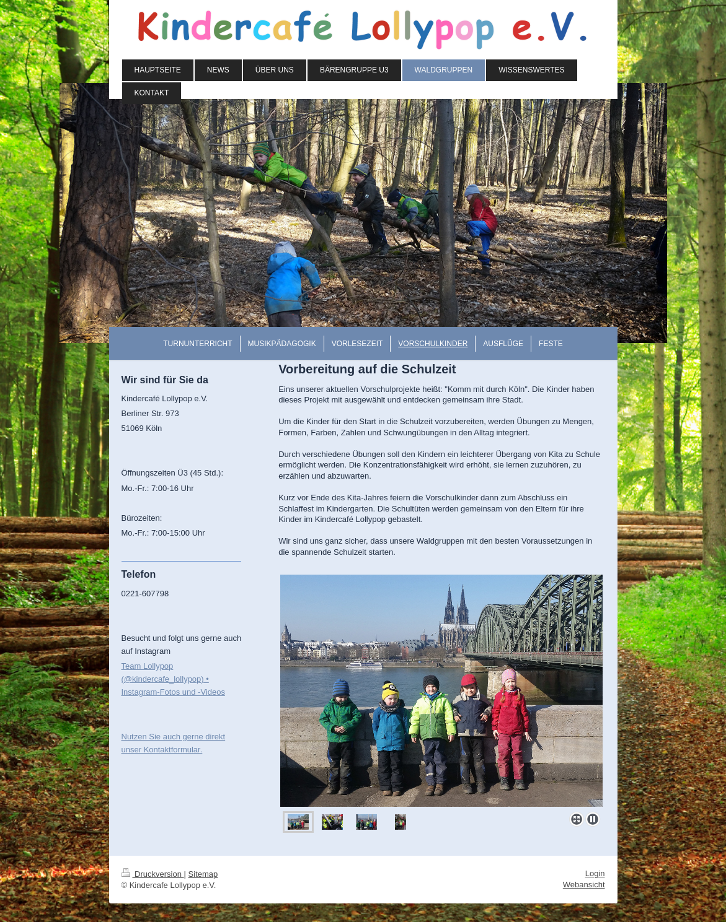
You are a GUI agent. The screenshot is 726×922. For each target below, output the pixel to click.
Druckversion (153, 874)
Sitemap (203, 874)
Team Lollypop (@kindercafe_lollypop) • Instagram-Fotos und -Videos (173, 679)
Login (595, 873)
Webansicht (584, 884)
